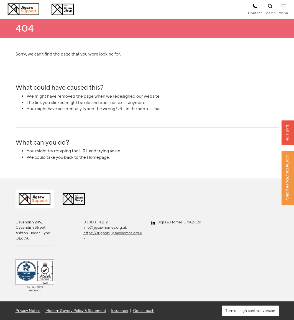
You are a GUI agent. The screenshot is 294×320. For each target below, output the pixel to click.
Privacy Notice (28, 310)
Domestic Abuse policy (287, 178)
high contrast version (257, 310)
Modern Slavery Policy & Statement (75, 310)
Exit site (287, 133)
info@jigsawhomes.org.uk (105, 227)
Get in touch (143, 310)
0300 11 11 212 (95, 222)
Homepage (98, 157)
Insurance (119, 310)
